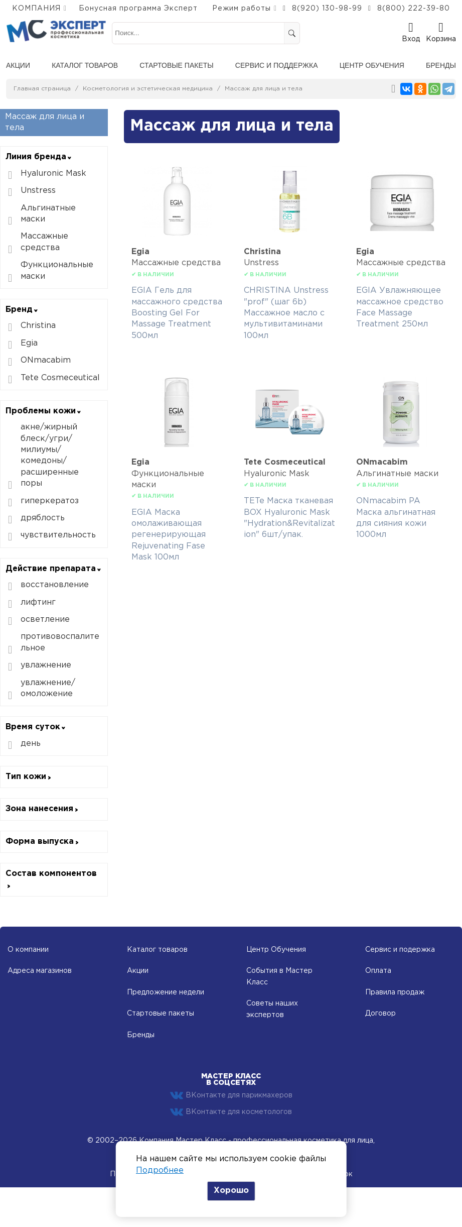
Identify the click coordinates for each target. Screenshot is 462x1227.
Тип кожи (29, 776)
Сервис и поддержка (276, 65)
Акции (18, 65)
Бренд (22, 309)
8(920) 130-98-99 (327, 9)
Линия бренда (39, 157)
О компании (28, 950)
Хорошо (231, 1190)
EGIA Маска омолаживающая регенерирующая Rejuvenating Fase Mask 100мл (168, 535)
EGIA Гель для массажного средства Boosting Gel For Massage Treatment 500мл (176, 313)
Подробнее (160, 1170)
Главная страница (42, 88)
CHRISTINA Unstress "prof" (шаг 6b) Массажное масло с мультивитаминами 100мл (286, 313)
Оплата (378, 971)
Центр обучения (372, 65)
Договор (380, 1014)
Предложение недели (165, 992)
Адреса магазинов (40, 971)
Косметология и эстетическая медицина (148, 88)
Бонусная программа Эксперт (138, 9)
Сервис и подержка (400, 950)
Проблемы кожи (44, 411)
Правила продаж (394, 992)
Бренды (441, 65)
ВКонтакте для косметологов (231, 1112)
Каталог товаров (85, 65)
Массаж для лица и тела (263, 88)
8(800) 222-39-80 (413, 9)
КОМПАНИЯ (36, 9)
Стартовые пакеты (176, 65)
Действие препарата (54, 569)
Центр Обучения (276, 950)
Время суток (36, 727)
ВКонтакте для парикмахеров (231, 1095)
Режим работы (241, 9)
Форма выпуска (43, 841)
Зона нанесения (42, 809)
